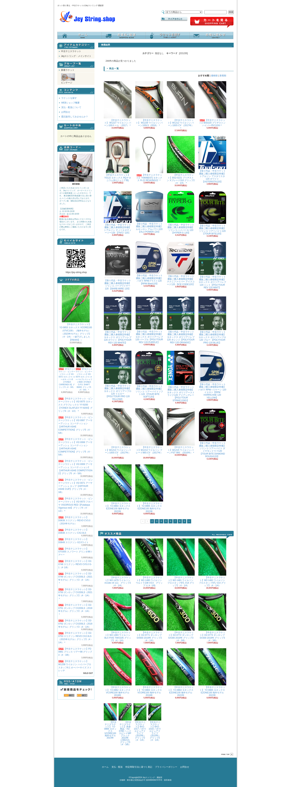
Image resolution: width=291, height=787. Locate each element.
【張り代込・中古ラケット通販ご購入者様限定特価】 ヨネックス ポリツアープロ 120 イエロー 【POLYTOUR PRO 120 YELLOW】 (118, 375)
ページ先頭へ (227, 754)
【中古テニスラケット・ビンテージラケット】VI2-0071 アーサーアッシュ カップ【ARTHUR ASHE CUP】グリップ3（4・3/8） (75, 486)
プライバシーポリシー (166, 767)
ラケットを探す (167, 35)
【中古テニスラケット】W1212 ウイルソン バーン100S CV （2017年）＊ (181, 105)
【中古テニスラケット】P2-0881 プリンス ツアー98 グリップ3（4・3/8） (75, 652)
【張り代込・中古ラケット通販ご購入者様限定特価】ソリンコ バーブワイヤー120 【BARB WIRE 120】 (118, 265)
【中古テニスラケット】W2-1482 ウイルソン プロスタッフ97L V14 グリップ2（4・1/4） (212, 562)
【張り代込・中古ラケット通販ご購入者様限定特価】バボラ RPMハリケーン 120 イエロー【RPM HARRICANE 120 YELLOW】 (212, 375)
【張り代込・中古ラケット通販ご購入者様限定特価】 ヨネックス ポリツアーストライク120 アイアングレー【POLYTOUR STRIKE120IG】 (181, 376)
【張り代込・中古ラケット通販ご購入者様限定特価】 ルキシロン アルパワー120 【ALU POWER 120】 (149, 212)
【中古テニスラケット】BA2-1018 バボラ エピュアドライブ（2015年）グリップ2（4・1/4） (154, 722)
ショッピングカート (212, 22)
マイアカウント (174, 19)
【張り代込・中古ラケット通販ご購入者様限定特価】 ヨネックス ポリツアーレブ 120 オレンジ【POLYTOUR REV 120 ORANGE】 (181, 320)
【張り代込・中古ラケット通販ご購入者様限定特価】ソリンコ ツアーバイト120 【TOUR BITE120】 (212, 213)
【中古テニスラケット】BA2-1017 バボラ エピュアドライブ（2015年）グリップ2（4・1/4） (139, 722)
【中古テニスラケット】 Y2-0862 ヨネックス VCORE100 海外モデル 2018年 (118, 672)
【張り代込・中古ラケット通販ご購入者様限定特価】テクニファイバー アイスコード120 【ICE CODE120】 (181, 263)
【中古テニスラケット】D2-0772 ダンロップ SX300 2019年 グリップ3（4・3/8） (181, 617)
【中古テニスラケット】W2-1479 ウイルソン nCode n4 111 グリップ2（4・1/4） (118, 562)
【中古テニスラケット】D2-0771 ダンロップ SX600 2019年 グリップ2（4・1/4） (149, 617)
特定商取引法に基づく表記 (138, 767)
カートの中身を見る (75, 126)
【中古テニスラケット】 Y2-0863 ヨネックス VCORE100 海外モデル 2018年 (149, 672)
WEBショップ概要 (70, 102)
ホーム (79, 35)
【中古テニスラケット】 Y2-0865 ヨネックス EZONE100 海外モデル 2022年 (149, 488)
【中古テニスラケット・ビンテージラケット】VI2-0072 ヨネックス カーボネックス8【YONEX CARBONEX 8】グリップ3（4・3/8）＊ (66, 369)
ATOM (82, 695)
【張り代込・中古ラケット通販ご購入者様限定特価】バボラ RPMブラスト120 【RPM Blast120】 (149, 263)
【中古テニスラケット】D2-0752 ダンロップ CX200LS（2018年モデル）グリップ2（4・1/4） (75, 623)
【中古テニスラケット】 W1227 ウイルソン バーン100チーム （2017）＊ (118, 104)
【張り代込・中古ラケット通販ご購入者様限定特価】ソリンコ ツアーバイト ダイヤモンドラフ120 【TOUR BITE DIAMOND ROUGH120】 (212, 433)
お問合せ (211, 35)
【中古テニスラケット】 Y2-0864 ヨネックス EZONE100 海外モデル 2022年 (118, 488)
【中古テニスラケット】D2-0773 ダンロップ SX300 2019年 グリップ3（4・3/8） (212, 617)
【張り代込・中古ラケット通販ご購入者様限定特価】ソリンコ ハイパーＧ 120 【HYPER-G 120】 (181, 212)
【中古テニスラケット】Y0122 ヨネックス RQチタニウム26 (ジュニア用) (117, 159)
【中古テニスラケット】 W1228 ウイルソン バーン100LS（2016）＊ (149, 104)
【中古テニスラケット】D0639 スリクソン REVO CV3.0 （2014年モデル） (74, 520)
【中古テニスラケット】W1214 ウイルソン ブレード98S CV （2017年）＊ (149, 432)
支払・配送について (123, 35)
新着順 (223, 75)
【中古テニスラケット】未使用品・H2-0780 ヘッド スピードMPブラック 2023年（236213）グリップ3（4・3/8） (125, 724)
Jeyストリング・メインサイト (76, 56)
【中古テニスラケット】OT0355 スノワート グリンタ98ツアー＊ (75, 551)
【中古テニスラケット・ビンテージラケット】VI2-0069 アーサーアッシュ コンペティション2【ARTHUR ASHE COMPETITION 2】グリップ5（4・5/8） (75, 467)
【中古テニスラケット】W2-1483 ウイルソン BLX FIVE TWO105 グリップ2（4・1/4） (118, 617)
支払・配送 (117, 767)
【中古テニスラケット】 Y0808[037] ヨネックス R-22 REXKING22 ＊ (149, 159)
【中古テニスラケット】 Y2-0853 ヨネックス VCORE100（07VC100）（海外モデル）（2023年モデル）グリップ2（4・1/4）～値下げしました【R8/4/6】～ (76, 313)
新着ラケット (67, 70)
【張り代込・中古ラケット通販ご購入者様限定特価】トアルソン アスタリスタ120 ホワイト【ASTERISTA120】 (212, 159)
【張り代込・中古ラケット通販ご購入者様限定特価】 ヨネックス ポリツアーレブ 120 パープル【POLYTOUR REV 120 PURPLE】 (149, 320)
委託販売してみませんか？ (74, 116)
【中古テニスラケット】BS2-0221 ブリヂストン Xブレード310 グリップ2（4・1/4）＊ (181, 160)
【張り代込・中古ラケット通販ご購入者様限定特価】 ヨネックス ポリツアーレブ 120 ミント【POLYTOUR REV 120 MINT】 (212, 265)
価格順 (214, 75)
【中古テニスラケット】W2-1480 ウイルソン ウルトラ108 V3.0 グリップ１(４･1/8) (149, 562)
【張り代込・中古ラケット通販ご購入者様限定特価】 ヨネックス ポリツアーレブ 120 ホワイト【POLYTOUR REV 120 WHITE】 (118, 320)
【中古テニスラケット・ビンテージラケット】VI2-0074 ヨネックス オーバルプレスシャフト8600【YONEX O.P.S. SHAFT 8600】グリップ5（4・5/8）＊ (84, 369)
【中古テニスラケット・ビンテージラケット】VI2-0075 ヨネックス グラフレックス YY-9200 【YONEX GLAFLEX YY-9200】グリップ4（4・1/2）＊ (75, 404)
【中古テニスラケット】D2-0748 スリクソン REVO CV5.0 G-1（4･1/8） (75, 564)
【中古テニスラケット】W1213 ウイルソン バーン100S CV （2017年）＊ (118, 432)
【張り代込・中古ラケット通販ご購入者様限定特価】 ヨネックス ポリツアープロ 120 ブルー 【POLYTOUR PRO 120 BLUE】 (212, 320)
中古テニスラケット (71, 51)
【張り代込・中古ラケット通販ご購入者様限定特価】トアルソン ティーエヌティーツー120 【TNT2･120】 (118, 212)
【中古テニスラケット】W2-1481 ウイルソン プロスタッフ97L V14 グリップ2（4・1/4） (181, 562)
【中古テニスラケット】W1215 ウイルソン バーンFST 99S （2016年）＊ (181, 431)
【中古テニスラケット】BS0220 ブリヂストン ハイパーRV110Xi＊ (212, 104)
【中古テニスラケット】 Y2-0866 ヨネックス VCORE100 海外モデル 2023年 (110, 721)
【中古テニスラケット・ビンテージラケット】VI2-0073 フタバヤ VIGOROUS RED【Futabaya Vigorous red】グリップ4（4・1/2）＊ (75, 504)
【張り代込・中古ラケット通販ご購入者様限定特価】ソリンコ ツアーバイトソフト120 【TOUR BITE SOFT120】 (149, 374)
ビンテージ (68, 78)
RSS (69, 695)
